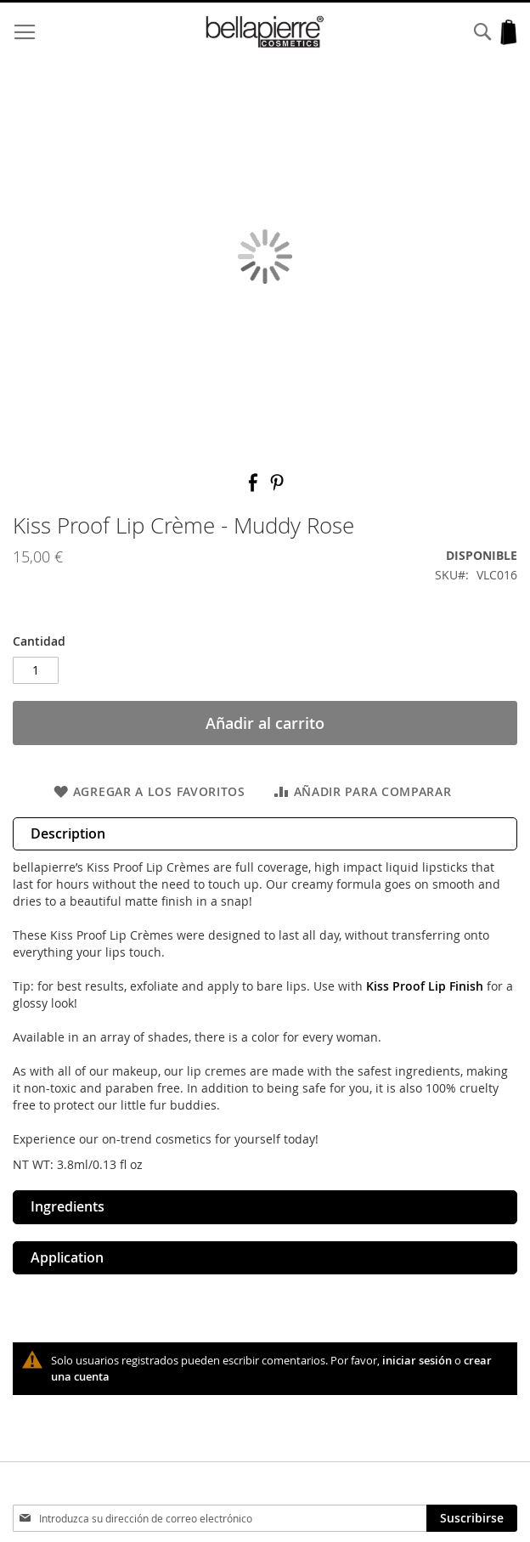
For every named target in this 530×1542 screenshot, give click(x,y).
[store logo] (265, 31)
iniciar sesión (417, 1360)
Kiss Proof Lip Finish (424, 986)
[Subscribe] (471, 1518)
